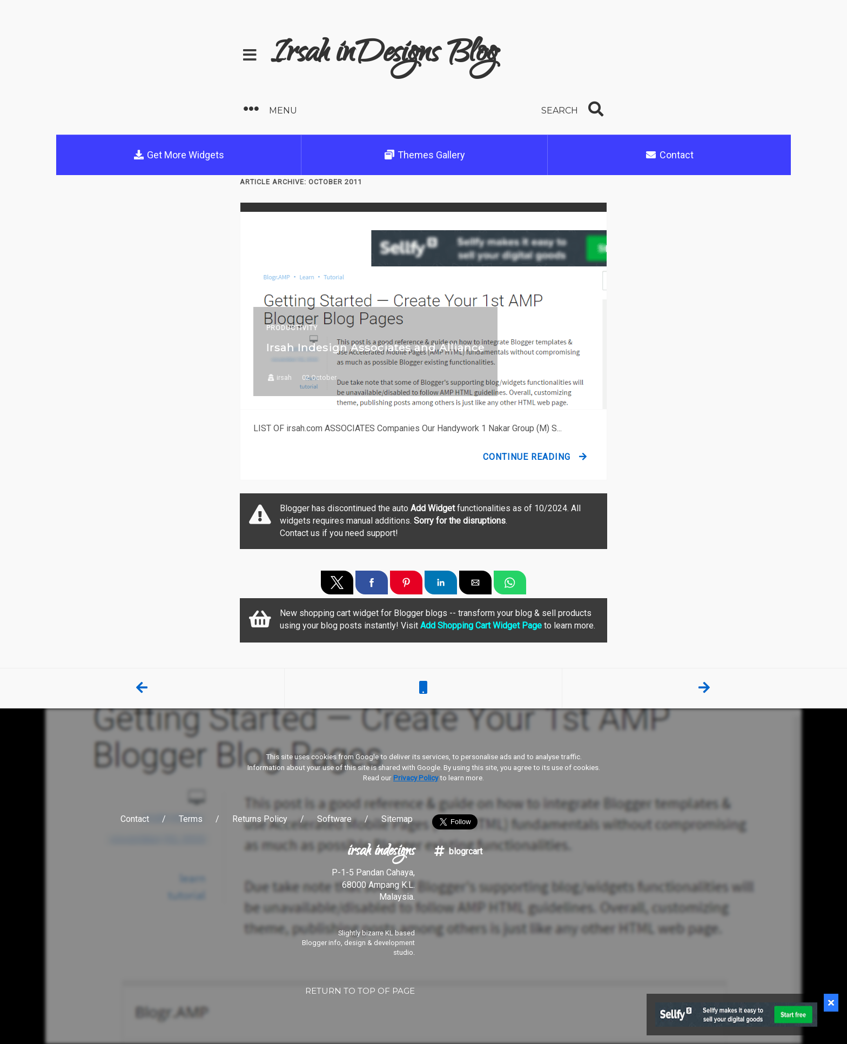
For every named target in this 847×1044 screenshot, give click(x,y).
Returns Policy (259, 819)
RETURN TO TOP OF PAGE (360, 991)
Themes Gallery (425, 154)
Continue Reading (526, 457)
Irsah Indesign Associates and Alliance (375, 347)
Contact (669, 154)
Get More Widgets (179, 154)
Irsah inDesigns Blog (384, 55)
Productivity (292, 328)
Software (334, 819)
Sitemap (397, 819)
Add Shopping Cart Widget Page (481, 625)
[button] (329, 109)
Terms (191, 819)
